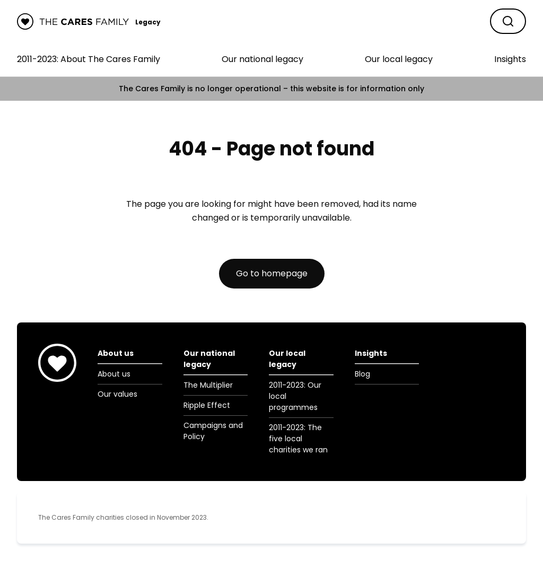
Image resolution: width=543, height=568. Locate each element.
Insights (510, 59)
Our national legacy (262, 59)
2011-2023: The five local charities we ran (298, 438)
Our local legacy (399, 59)
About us (114, 374)
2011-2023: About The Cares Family (88, 59)
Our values (117, 394)
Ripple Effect (206, 405)
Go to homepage (272, 273)
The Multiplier (208, 385)
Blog (362, 374)
